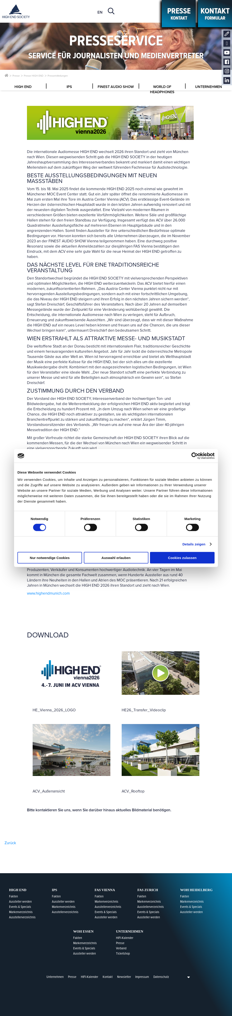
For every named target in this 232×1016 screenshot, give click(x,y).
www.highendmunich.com (48, 593)
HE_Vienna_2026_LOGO (54, 710)
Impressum (142, 977)
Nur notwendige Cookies (50, 557)
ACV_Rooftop (133, 791)
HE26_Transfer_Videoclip (144, 710)
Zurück (10, 843)
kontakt (178, 13)
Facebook (227, 62)
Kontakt (227, 34)
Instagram (227, 71)
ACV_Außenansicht (49, 791)
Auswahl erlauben (116, 557)
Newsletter (227, 43)
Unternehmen (55, 977)
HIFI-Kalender (89, 977)
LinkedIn (227, 80)
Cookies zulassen (182, 557)
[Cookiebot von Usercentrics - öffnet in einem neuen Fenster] (195, 455)
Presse (72, 977)
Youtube (227, 52)
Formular (215, 13)
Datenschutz (161, 977)
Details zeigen (193, 544)
